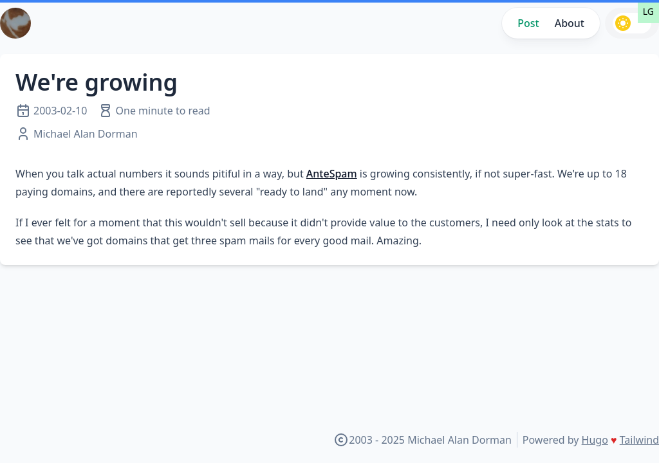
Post (528, 23)
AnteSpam (331, 174)
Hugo (595, 440)
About (569, 23)
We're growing (96, 82)
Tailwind (639, 440)
